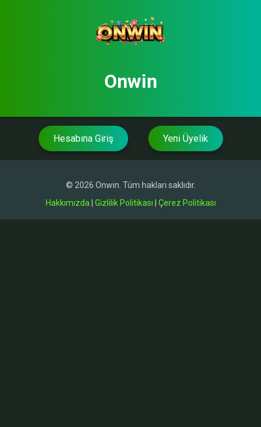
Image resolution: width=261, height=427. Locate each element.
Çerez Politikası (187, 203)
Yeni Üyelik (185, 138)
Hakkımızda (68, 203)
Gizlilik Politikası (124, 203)
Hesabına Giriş (83, 138)
